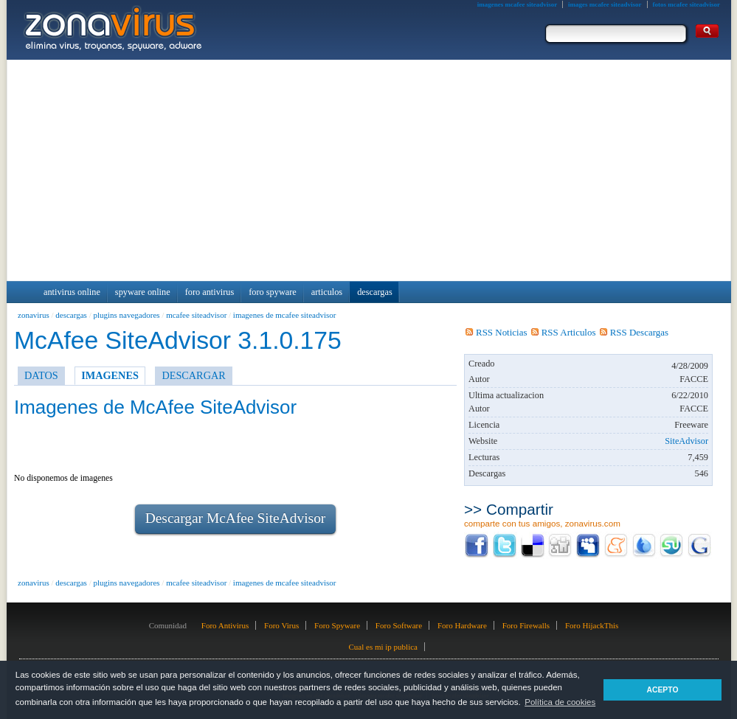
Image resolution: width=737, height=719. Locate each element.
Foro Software (399, 625)
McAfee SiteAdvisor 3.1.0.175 (178, 340)
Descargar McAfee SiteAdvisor (235, 518)
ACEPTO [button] (662, 690)
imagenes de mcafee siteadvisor (284, 314)
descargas (71, 314)
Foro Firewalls (526, 625)
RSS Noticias (496, 332)
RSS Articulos (563, 332)
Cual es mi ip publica (382, 646)
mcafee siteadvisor (196, 314)
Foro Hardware (462, 625)
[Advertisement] (369, 170)
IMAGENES (110, 375)
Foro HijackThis (591, 625)
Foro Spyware (337, 625)
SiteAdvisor (686, 441)
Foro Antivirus (225, 625)
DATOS (41, 375)
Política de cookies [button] (560, 702)
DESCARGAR (193, 375)
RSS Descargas (634, 332)
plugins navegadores (126, 314)
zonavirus (33, 314)
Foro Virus (281, 625)
